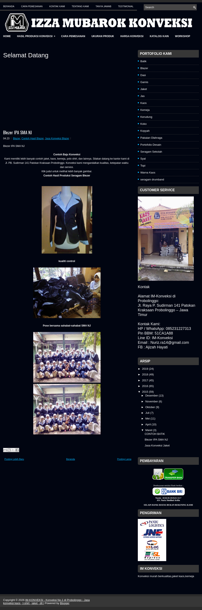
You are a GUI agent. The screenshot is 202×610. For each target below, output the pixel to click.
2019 (145, 368)
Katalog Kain (159, 36)
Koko (143, 123)
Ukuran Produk (103, 36)
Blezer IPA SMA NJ (17, 132)
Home (7, 36)
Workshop (182, 36)
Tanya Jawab (103, 6)
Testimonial (125, 6)
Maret (149, 430)
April (148, 424)
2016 (145, 386)
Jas (142, 96)
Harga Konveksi (132, 36)
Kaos (143, 103)
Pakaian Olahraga (151, 137)
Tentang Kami (80, 6)
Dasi (143, 75)
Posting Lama (124, 459)
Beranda (8, 6)
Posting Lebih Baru (14, 459)
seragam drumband (152, 179)
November (152, 401)
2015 (145, 391)
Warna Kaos (147, 172)
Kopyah (145, 130)
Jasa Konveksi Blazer (57, 138)
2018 (145, 374)
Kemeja (145, 110)
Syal (143, 158)
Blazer (16, 138)
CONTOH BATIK (155, 433)
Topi (142, 165)
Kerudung (146, 116)
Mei (148, 418)
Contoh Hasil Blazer (32, 138)
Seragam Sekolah (151, 151)
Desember (152, 395)
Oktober (150, 407)
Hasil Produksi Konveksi (37, 35)
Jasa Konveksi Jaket (157, 445)
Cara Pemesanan (32, 6)
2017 (145, 380)
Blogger (64, 603)
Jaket (143, 89)
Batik (143, 61)
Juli (147, 412)
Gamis (144, 82)
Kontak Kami (57, 6)
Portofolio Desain (150, 144)
